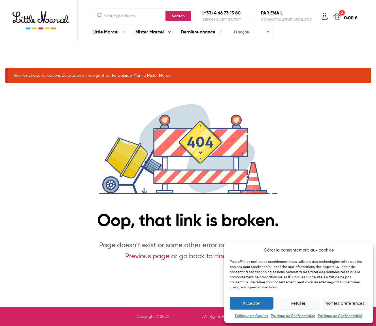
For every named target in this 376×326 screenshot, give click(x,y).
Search (178, 15)
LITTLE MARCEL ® (186, 316)
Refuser (298, 303)
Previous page (147, 256)
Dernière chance (198, 32)
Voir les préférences (345, 303)
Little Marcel (105, 32)
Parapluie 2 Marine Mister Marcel (141, 75)
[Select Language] (251, 32)
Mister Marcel (149, 32)
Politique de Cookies (251, 316)
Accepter (252, 303)
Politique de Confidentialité (293, 316)
